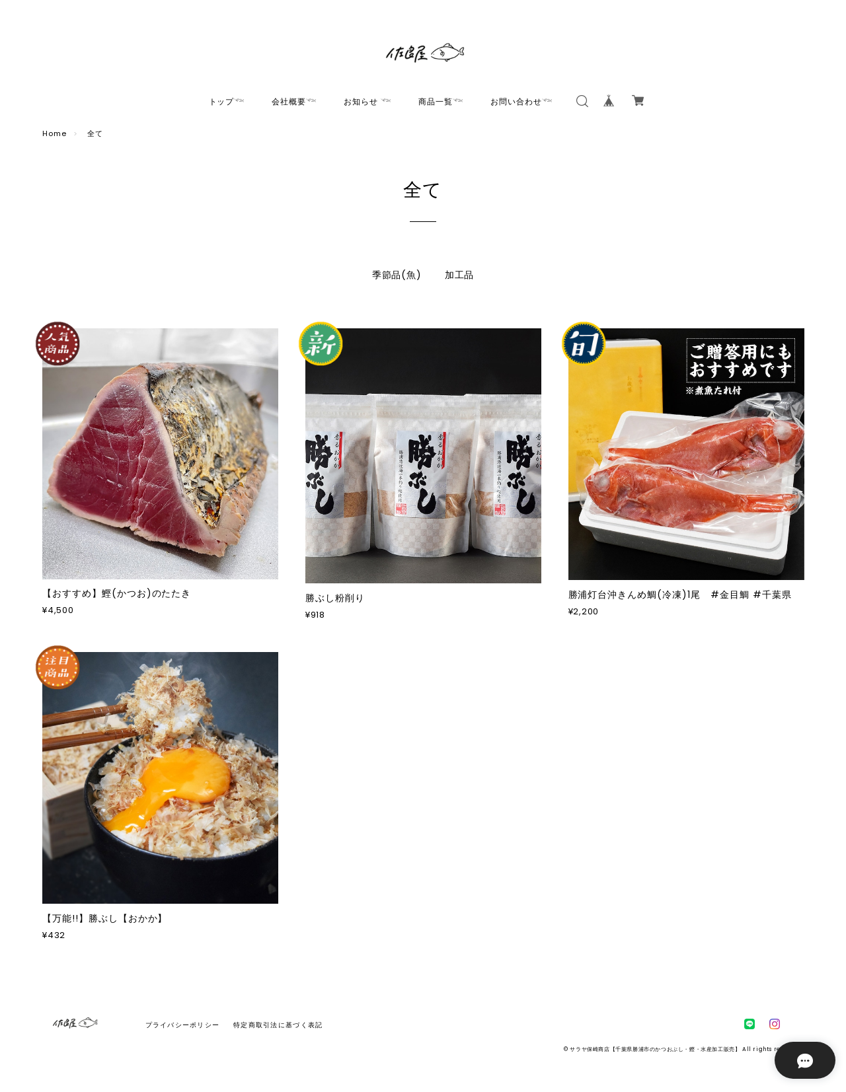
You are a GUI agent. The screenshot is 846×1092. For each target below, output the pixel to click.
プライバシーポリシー (182, 1025)
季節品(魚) (397, 274)
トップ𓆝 (227, 101)
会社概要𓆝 (294, 101)
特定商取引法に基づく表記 (278, 1025)
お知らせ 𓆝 (368, 101)
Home (54, 133)
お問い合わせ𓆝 (521, 101)
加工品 (460, 274)
